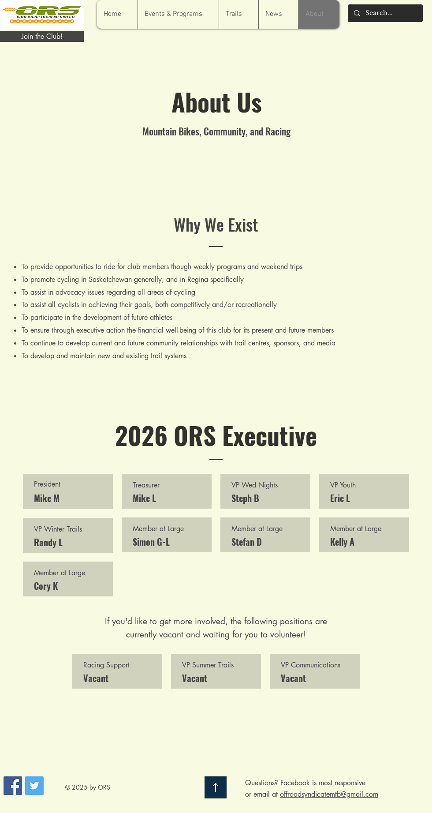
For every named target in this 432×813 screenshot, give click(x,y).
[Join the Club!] (42, 36)
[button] (178, 14)
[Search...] (384, 13)
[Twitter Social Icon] (34, 785)
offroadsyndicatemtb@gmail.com (329, 794)
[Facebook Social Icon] (13, 785)
